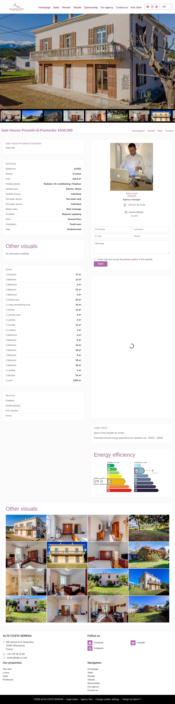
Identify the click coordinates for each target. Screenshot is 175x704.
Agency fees (87, 699)
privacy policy (130, 259)
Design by (131, 699)
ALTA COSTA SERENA (17, 635)
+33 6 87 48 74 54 (136, 205)
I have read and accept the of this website (124, 259)
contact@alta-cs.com (17, 658)
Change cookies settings (107, 699)
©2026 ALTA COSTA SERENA (48, 699)
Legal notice (72, 699)
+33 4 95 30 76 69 (15, 654)
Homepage (16, 7)
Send (100, 264)
